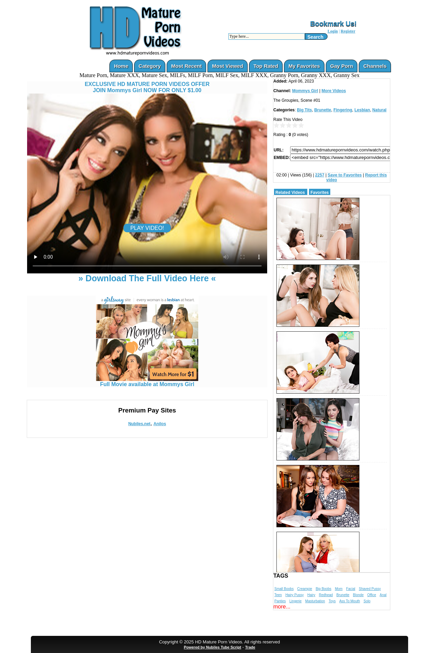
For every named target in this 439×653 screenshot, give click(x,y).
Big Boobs (323, 589)
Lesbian (362, 110)
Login (333, 31)
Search (315, 37)
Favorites (319, 192)
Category (150, 66)
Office (371, 595)
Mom (338, 589)
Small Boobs (284, 589)
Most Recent (186, 66)
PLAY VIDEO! (147, 228)
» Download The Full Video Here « (147, 278)
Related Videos (290, 192)
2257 (319, 175)
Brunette (322, 110)
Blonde (358, 595)
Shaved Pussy (370, 589)
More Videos (334, 90)
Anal (383, 595)
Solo (367, 601)
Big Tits (304, 110)
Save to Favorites (344, 175)
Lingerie (295, 601)
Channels (375, 66)
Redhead (326, 595)
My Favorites (304, 66)
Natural (379, 110)
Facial (350, 589)
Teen (278, 595)
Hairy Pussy (294, 595)
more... (281, 606)
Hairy (311, 595)
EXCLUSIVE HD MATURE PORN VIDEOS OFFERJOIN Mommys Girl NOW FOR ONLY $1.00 (147, 87)
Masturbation (315, 601)
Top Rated (265, 66)
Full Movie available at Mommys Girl (147, 382)
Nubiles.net (139, 423)
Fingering (342, 110)
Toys (332, 601)
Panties (280, 601)
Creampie (304, 589)
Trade (250, 647)
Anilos (159, 423)
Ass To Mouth (349, 601)
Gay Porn (341, 66)
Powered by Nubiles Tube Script (212, 647)
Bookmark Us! (333, 23)
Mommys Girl (305, 90)
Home (121, 66)
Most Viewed (227, 66)
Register (348, 31)
